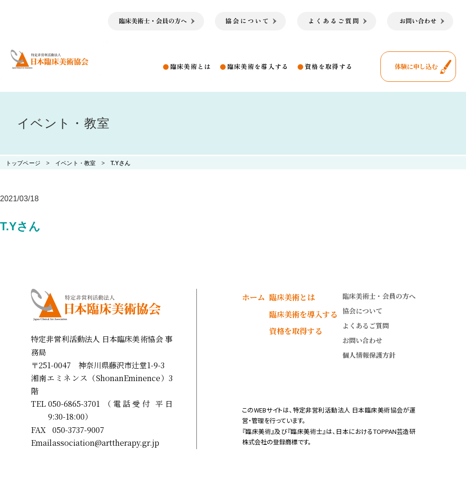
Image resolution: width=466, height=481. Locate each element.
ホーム (253, 297)
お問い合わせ (362, 340)
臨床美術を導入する (258, 66)
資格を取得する (328, 66)
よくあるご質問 (365, 325)
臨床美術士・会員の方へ (379, 296)
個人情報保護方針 (369, 355)
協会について (362, 310)
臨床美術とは (190, 66)
